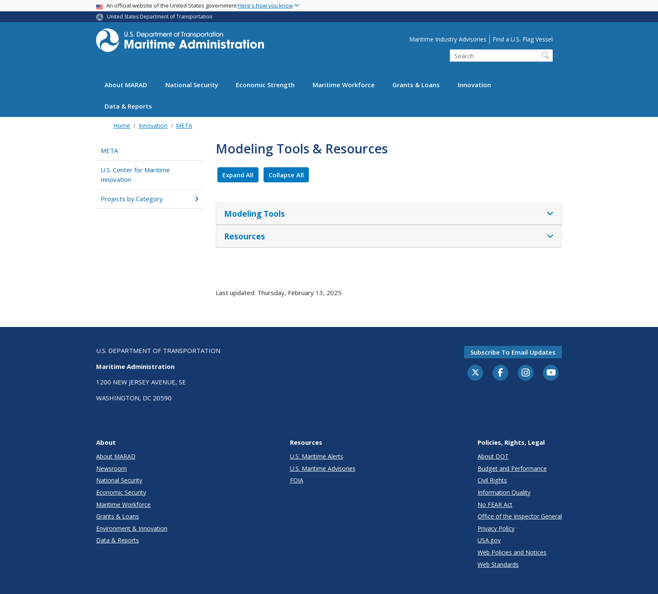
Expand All (237, 175)
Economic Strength (265, 84)
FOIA (296, 480)
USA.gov (489, 540)
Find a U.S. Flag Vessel (523, 39)
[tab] (388, 214)
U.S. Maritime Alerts (316, 456)
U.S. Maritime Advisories (322, 468)
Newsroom (111, 468)
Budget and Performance (512, 468)
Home (121, 126)
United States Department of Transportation (159, 16)
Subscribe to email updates (513, 352)
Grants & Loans (416, 84)
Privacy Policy (496, 528)
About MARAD (125, 84)
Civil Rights (492, 480)
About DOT (493, 456)
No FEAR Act (495, 504)
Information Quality (504, 492)
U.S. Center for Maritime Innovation (135, 175)
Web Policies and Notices (512, 552)
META (184, 126)
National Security (191, 84)
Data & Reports (128, 106)
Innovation (474, 84)
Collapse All (286, 175)
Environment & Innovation (131, 528)
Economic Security (121, 492)
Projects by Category (149, 199)
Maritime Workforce (344, 84)
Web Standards (498, 564)
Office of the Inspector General (520, 516)
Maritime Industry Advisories (447, 39)
